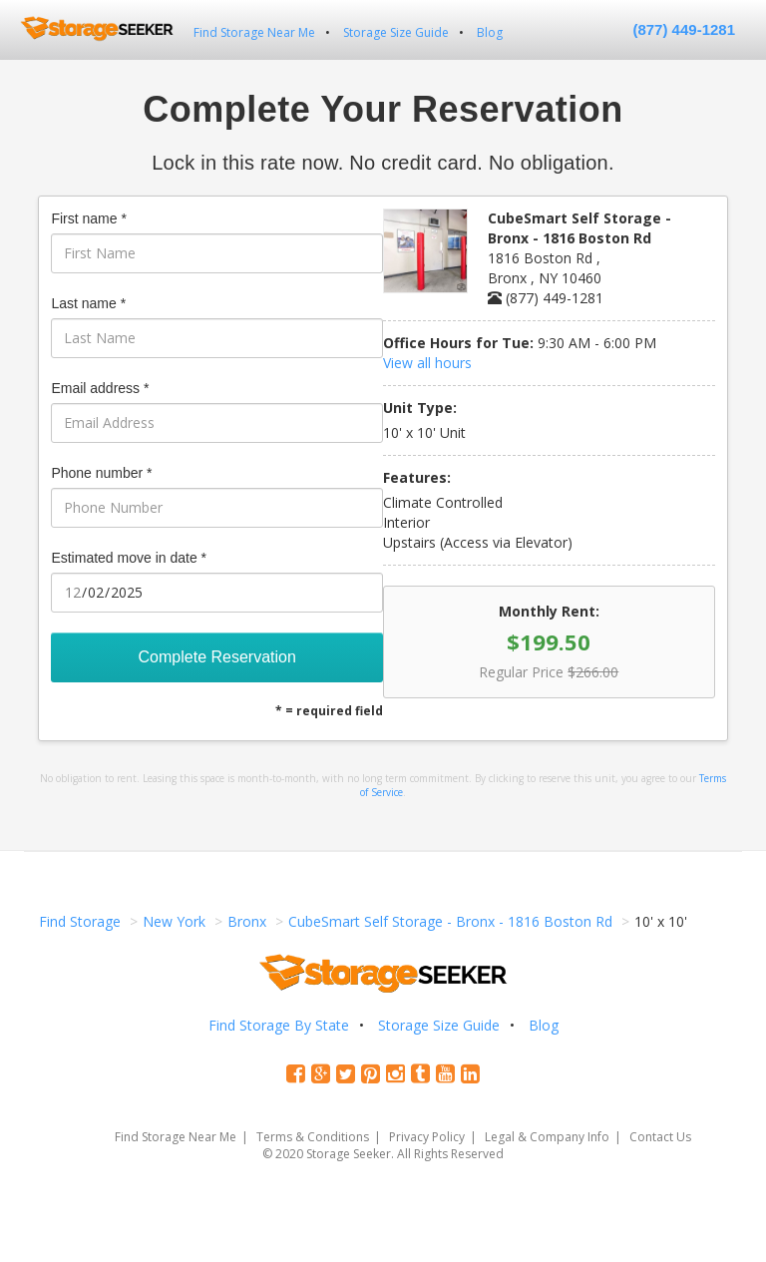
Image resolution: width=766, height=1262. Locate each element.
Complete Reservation (217, 656)
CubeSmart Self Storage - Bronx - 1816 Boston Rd (450, 921)
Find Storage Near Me (254, 32)
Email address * (100, 388)
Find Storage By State (278, 1025)
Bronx (246, 921)
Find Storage (80, 921)
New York (174, 921)
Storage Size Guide (396, 32)
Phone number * (101, 473)
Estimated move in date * (128, 558)
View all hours (427, 362)
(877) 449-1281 (683, 29)
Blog (490, 32)
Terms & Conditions (312, 1136)
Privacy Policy (427, 1136)
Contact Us (660, 1136)
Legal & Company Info (547, 1136)
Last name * (88, 303)
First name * (88, 218)
